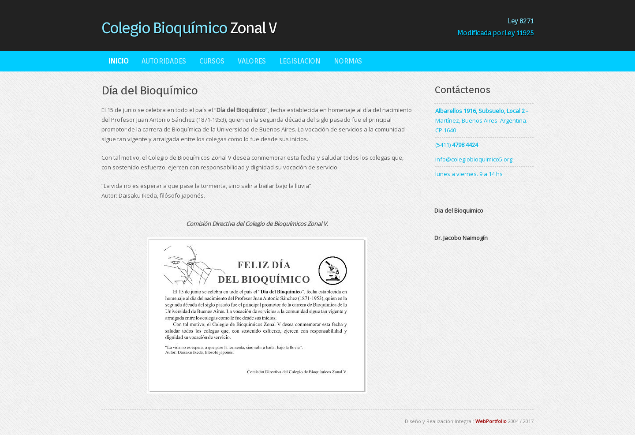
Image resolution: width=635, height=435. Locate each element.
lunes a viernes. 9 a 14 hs (469, 174)
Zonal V (188, 27)
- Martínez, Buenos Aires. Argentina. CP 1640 (481, 120)
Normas (348, 61)
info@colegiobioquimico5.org (473, 159)
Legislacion (300, 61)
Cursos (211, 61)
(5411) (456, 145)
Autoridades (164, 61)
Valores (252, 61)
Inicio (118, 61)
